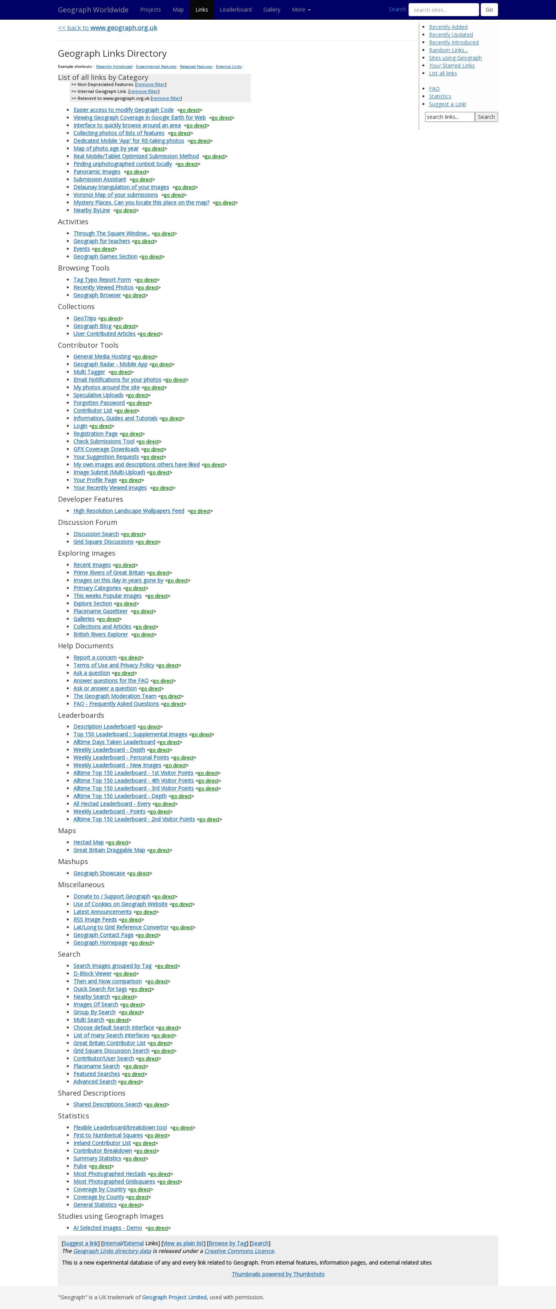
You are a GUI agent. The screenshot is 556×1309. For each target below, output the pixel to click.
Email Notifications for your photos (117, 379)
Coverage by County (98, 1197)
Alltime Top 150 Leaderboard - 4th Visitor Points (133, 780)
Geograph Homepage (100, 942)
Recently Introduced (454, 42)
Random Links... (448, 50)
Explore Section (92, 603)
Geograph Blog (92, 326)
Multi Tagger (89, 371)
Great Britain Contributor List (109, 1043)
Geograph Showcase (99, 873)
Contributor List (92, 410)
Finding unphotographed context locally (122, 163)
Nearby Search (91, 996)
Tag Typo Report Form (102, 279)
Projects (150, 9)
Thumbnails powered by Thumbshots (278, 1274)
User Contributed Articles (104, 333)
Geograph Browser (97, 295)
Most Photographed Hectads (109, 1173)
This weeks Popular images (107, 595)
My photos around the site (106, 387)
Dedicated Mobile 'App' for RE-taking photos (128, 140)
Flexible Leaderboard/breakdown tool (120, 1127)
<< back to (107, 27)
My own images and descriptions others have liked (136, 464)
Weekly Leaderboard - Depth (109, 749)
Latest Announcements (102, 911)
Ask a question (91, 672)
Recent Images (92, 564)
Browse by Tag (227, 1243)
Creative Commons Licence (239, 1251)
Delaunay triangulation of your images (121, 187)
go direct (190, 110)
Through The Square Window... (111, 233)
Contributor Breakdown (102, 1150)
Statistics (440, 96)
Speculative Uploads (98, 395)
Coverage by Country (99, 1189)
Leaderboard (236, 9)
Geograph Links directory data (112, 1251)
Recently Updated (451, 34)
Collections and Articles (102, 626)
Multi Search (88, 1019)
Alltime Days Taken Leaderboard (114, 742)
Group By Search (94, 1012)
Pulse (80, 1166)
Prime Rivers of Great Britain (109, 572)
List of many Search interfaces (111, 1035)
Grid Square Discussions (103, 541)
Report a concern (95, 657)
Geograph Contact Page (103, 935)
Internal (112, 1243)
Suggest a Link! (447, 104)
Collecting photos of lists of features (118, 133)
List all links (443, 73)
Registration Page (95, 433)
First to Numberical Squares (108, 1135)
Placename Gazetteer (100, 611)
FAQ (434, 88)
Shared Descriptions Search (107, 1104)
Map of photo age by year (106, 148)
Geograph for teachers (101, 241)
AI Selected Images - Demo (107, 1227)
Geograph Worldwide (93, 9)
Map (178, 9)
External (134, 1243)
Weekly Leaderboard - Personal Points (121, 757)
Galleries (84, 618)
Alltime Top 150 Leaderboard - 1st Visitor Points (133, 772)
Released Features (196, 66)
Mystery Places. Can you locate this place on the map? (141, 202)
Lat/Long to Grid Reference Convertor (120, 927)
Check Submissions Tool (103, 441)
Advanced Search (94, 1081)
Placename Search (96, 1066)
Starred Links (452, 65)
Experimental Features (156, 66)
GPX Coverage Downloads (106, 449)
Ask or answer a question (105, 688)
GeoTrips (84, 318)
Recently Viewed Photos (103, 287)
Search (397, 9)
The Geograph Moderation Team (114, 696)
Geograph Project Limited (174, 1297)
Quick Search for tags (100, 989)
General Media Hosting (102, 356)
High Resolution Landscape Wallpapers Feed (128, 510)
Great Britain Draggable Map (109, 850)
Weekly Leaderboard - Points (109, 811)
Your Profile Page (95, 480)
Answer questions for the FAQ (111, 680)
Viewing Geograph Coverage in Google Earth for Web (139, 117)
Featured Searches (96, 1073)
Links (201, 9)
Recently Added (448, 26)
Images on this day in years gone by (118, 580)
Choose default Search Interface (113, 1027)
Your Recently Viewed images (110, 487)
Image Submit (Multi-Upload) (109, 472)
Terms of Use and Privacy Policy (113, 665)
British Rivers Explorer (100, 634)
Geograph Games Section (105, 256)
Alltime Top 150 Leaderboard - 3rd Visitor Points (133, 788)
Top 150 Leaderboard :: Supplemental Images (130, 734)
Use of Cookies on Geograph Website (120, 904)
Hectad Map (88, 842)
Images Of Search (95, 1004)
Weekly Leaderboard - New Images (117, 765)
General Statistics (95, 1204)
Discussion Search (96, 534)
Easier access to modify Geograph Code (123, 109)
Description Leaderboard (104, 726)
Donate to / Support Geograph (111, 896)
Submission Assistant (99, 179)
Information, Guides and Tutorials (115, 418)
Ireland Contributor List (102, 1143)
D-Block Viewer (92, 973)
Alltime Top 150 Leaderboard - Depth (120, 796)
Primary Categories (97, 588)
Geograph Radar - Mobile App (110, 364)
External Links (229, 66)
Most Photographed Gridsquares (114, 1181)
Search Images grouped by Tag (112, 965)
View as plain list (183, 1243)
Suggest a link (80, 1243)
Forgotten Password (99, 402)
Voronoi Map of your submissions (115, 194)
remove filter (151, 84)
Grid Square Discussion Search (111, 1050)
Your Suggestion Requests (106, 456)
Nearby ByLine (91, 210)
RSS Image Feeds (95, 919)
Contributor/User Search (103, 1058)
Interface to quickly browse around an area (127, 125)
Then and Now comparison (107, 981)
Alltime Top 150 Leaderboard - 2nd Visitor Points (134, 819)
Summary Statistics (97, 1158)
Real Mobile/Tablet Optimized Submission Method (136, 156)
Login (80, 426)
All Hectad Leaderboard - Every (112, 803)
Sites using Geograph (455, 57)
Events (81, 248)
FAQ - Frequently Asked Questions (116, 703)
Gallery (271, 9)
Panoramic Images (96, 171)
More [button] (301, 9)
